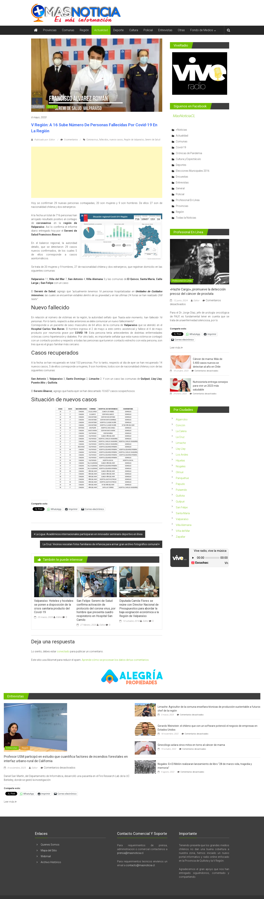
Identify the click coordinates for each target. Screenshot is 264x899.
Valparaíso (182, 519)
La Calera (181, 431)
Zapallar (180, 536)
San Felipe (182, 507)
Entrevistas (165, 30)
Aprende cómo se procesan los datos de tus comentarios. (115, 659)
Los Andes (182, 454)
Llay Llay (181, 448)
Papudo (180, 483)
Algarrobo (182, 419)
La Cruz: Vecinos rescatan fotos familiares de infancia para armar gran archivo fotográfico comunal (100, 544)
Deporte (118, 30)
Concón (180, 425)
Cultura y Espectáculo (188, 159)
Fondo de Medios (201, 30)
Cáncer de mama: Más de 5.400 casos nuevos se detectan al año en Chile (207, 363)
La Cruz (180, 437)
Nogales (181, 466)
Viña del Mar (183, 530)
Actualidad (101, 30)
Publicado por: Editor (44, 139)
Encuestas (182, 176)
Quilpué (180, 501)
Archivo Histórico (51, 862)
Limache (181, 442)
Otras (181, 30)
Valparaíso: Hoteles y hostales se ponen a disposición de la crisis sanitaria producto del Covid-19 (53, 606)
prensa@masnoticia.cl (130, 853)
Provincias (49, 30)
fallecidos (103, 139)
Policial (148, 30)
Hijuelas (180, 460)
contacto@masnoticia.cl (140, 865)
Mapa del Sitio (49, 850)
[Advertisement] (96, 172)
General (180, 188)
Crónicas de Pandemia (189, 153)
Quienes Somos (50, 844)
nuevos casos (116, 139)
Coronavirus (92, 139)
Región (84, 30)
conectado (63, 651)
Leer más (176, 347)
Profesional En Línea (187, 200)
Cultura (133, 30)
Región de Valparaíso (134, 139)
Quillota (180, 495)
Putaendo (181, 489)
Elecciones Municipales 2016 (192, 170)
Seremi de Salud (152, 139)
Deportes (181, 164)
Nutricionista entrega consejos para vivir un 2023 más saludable (210, 385)
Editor (59, 617)
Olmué (179, 472)
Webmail (46, 856)
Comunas (68, 30)
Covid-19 (52, 106)
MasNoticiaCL (184, 116)
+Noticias (181, 129)
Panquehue (182, 478)
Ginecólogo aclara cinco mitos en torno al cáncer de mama (191, 744)
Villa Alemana (183, 525)
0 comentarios (69, 139)
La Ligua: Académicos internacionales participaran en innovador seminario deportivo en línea (89, 534)
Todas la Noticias (186, 217)
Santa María (183, 513)
